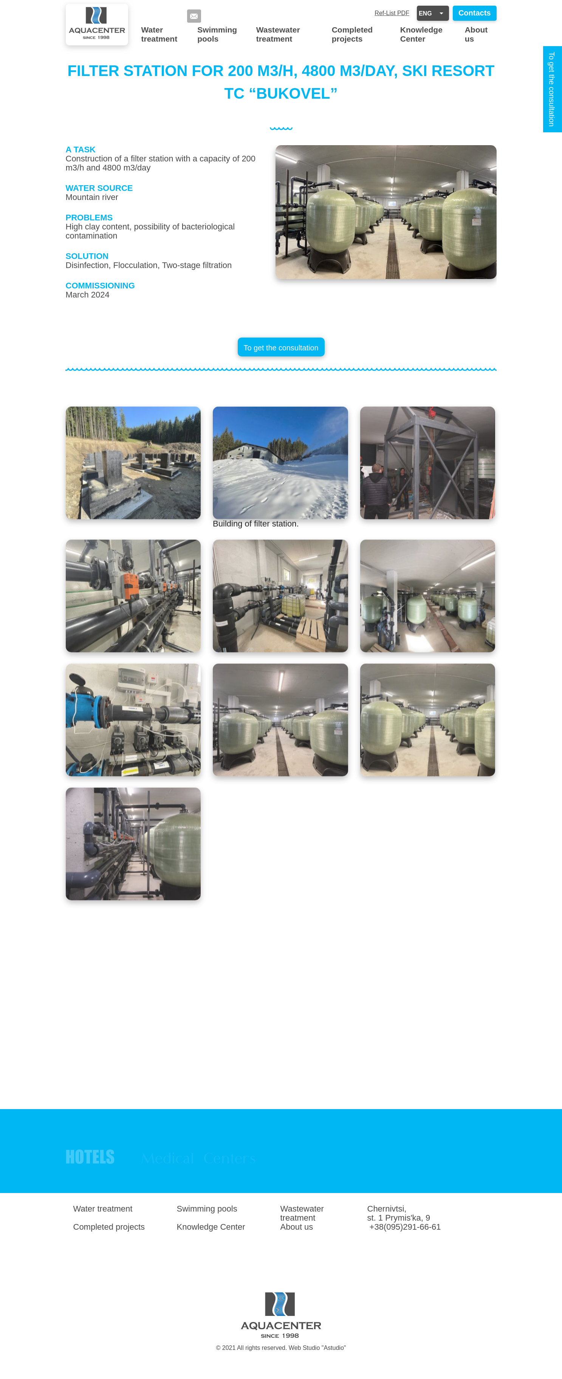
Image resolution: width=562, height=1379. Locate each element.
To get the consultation (552, 89)
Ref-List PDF (392, 13)
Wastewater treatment (278, 34)
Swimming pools (217, 34)
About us (476, 34)
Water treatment (159, 34)
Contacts (474, 13)
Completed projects (352, 34)
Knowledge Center (421, 34)
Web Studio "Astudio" (317, 1348)
